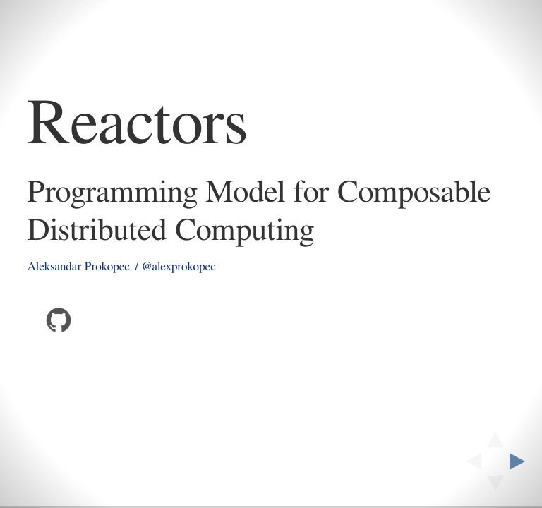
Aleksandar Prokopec (78, 267)
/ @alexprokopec (175, 267)
